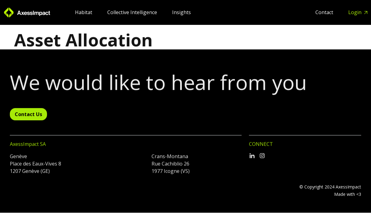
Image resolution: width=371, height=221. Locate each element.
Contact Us (28, 117)
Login (355, 12)
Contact (324, 12)
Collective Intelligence (132, 12)
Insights (181, 12)
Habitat (84, 12)
